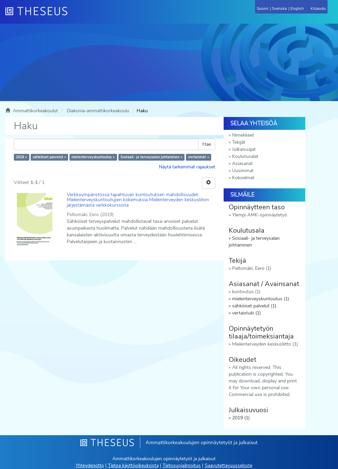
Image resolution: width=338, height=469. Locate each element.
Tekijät (238, 142)
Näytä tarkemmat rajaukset (187, 167)
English (297, 8)
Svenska (279, 8)
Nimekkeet (243, 135)
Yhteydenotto (90, 465)
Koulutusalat (245, 156)
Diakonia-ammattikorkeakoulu (98, 111)
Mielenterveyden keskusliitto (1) (265, 344)
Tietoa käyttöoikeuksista (133, 465)
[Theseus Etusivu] (72, 15)
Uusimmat (243, 170)
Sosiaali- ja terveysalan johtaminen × (151, 157)
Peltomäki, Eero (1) (251, 268)
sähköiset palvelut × (49, 157)
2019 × (21, 157)
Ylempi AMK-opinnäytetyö (259, 215)
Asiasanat (242, 163)
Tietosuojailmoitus (182, 465)
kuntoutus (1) (246, 291)
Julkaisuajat (244, 149)
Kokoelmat (243, 177)
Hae (206, 144)
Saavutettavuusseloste (228, 465)
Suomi (262, 8)
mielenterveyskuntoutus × (93, 157)
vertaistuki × (198, 157)
